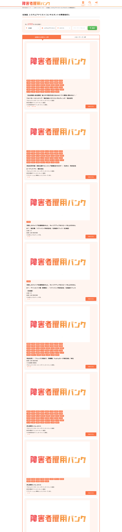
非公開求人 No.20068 (54, 288)
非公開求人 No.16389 (54, 402)
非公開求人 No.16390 (54, 433)
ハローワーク (80, 37)
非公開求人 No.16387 (54, 339)
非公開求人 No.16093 (54, 308)
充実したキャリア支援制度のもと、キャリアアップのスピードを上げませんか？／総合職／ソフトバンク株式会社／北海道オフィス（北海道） (70, 121)
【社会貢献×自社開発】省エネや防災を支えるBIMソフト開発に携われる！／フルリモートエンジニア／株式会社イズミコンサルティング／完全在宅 (70, 61)
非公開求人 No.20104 (54, 269)
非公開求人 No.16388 (54, 370)
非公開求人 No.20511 (54, 215)
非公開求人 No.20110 (54, 237)
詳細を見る (91, 72)
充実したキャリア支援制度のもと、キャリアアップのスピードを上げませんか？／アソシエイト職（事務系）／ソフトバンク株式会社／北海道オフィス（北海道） (70, 147)
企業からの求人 (42, 37)
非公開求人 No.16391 (54, 464)
